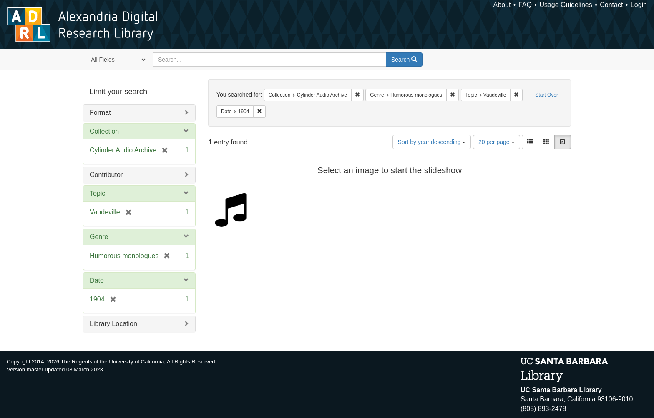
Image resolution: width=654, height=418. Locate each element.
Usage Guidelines (565, 4)
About (502, 4)
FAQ (525, 4)
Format (100, 112)
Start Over (546, 95)
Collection (104, 131)
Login (639, 4)
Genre (99, 236)
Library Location (113, 323)
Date (97, 280)
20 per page (496, 142)
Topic (97, 193)
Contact (611, 4)
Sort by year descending (432, 142)
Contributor (106, 174)
